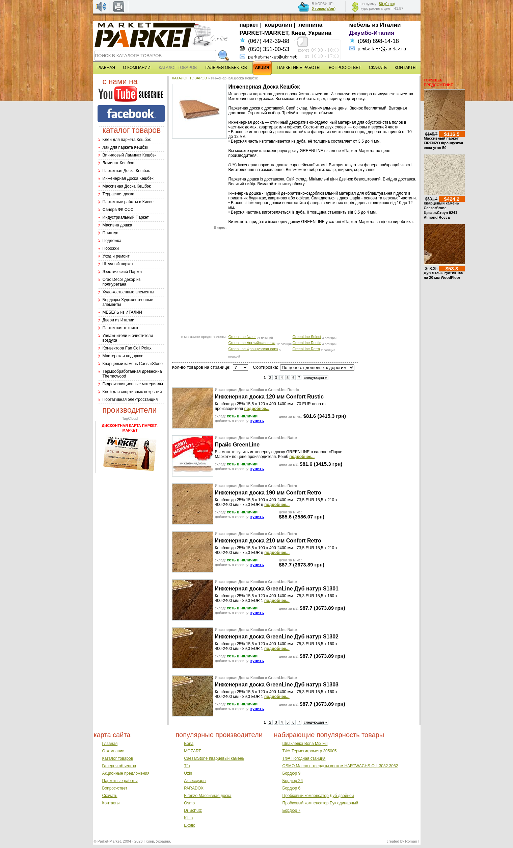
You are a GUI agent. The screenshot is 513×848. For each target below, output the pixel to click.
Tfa (187, 766)
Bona (188, 743)
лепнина (311, 25)
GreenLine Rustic (307, 343)
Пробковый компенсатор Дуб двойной (318, 795)
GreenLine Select (307, 337)
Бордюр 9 (291, 773)
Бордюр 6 (291, 788)
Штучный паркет (118, 264)
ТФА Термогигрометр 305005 (309, 751)
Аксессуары (195, 780)
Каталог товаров (117, 758)
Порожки (111, 248)
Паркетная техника (120, 327)
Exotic (189, 825)
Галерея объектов (119, 766)
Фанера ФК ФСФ (118, 209)
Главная (110, 743)
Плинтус (110, 233)
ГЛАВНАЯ (106, 67)
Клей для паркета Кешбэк (127, 139)
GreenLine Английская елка (251, 343)
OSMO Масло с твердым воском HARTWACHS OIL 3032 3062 (340, 766)
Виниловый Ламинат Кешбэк (130, 155)
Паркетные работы (120, 780)
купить (257, 420)
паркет (249, 25)
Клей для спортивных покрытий (132, 391)
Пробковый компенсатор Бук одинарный (320, 803)
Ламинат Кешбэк (118, 163)
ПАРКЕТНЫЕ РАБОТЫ (298, 67)
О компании (113, 751)
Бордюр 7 (291, 810)
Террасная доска (118, 194)
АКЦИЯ (262, 67)
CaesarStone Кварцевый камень (214, 758)
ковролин (278, 25)
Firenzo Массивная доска (207, 795)
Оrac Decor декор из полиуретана (122, 282)
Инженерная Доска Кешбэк (128, 178)
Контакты (111, 803)
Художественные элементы (128, 292)
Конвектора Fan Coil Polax (127, 348)
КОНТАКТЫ (405, 67)
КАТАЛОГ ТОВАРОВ (189, 78)
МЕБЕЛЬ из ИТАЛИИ (122, 312)
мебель (360, 25)
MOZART (192, 751)
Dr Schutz (193, 810)
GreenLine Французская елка (253, 349)
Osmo (189, 803)
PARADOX (194, 788)
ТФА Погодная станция (304, 758)
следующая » (315, 377)
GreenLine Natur (242, 337)
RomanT (412, 841)
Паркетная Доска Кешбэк (126, 170)
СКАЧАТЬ (378, 67)
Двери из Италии (118, 320)
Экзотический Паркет (122, 271)
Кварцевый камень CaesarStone (133, 363)
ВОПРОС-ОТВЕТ (345, 67)
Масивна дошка (117, 225)
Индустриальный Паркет (126, 217)
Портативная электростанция (130, 399)
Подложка (112, 240)
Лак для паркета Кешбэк (125, 147)
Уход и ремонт (116, 256)
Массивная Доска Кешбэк (127, 186)
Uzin (188, 773)
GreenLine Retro (306, 349)
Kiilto (188, 818)
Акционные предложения (126, 773)
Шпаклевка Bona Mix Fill (305, 743)
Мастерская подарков (123, 356)
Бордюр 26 (292, 780)
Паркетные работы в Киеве (128, 201)
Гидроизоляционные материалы (133, 384)
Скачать (109, 795)
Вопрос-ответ (114, 788)
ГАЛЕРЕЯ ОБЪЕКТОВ (226, 67)
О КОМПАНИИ (136, 67)
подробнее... (256, 408)
